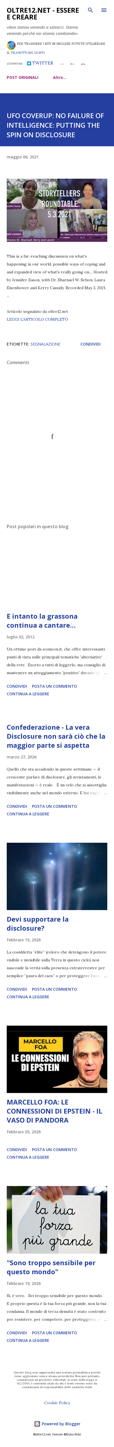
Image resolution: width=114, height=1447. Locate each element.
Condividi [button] (90, 344)
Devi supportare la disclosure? (38, 923)
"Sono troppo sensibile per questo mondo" (51, 1267)
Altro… (59, 77)
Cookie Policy (57, 1402)
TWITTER (40, 63)
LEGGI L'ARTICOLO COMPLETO (37, 319)
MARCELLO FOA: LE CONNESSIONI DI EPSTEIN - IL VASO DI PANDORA (54, 1111)
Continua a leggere (28, 693)
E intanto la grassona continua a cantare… (42, 620)
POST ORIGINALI (22, 77)
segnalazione (45, 344)
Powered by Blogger (57, 1423)
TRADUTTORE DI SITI (28, 53)
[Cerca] (90, 10)
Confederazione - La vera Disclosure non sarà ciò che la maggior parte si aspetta (56, 736)
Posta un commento (54, 686)
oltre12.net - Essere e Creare (43, 13)
